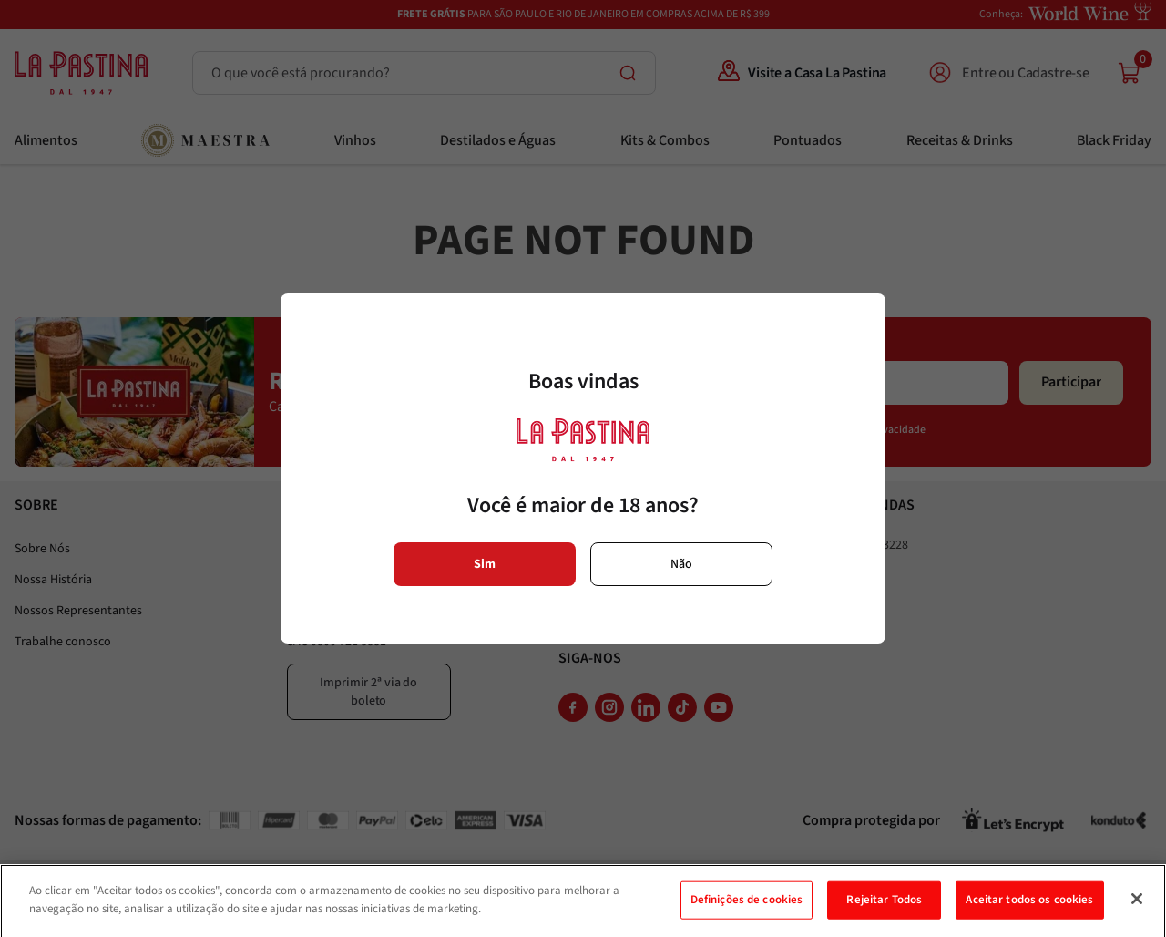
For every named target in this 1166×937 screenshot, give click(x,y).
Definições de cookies (746, 911)
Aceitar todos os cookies (1029, 911)
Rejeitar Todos (884, 911)
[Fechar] (1137, 911)
